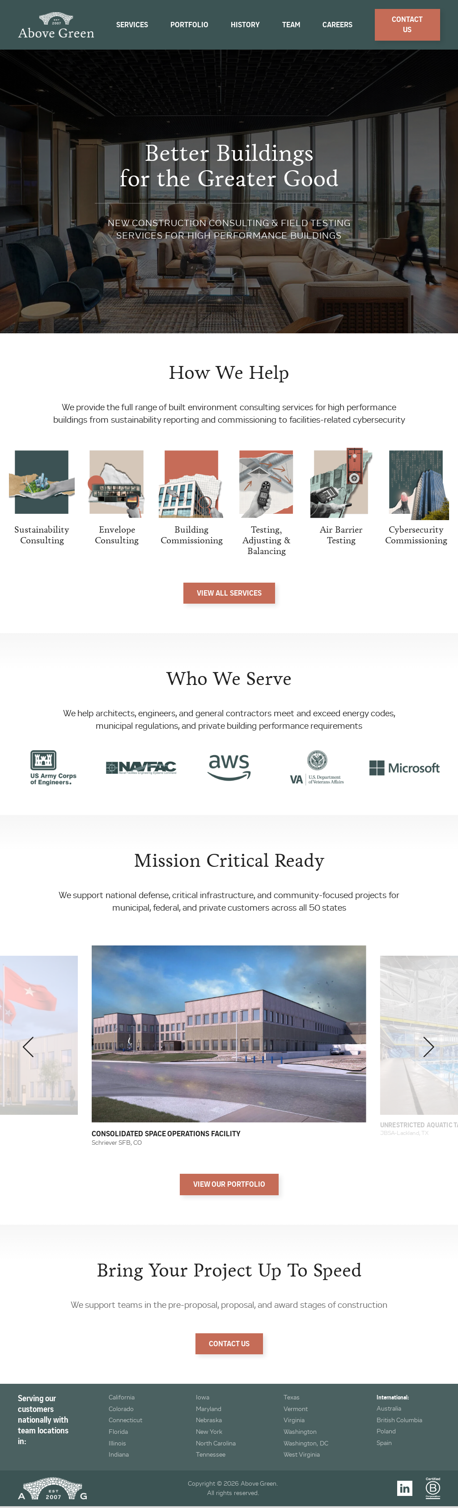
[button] (28, 1047)
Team (291, 24)
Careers (337, 24)
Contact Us (407, 24)
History (245, 24)
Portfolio (189, 24)
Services (132, 24)
